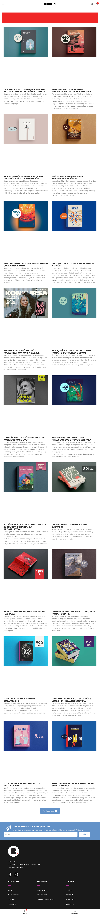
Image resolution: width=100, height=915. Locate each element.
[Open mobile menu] (3, 4)
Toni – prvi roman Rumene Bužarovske (19, 699)
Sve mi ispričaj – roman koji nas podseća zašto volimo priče (23, 177)
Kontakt (69, 895)
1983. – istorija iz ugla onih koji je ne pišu (73, 264)
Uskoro (11, 900)
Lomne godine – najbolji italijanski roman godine (74, 612)
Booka (69, 890)
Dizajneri (70, 904)
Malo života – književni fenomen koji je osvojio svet (24, 438)
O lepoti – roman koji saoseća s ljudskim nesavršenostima (71, 699)
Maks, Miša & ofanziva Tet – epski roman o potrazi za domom (72, 351)
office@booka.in (15, 868)
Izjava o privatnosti (45, 900)
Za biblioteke (43, 895)
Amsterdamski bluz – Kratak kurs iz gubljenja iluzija (26, 264)
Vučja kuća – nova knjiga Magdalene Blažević (68, 177)
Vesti (10, 890)
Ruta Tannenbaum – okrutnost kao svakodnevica (73, 784)
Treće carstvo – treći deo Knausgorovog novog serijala (71, 438)
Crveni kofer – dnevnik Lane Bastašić (69, 525)
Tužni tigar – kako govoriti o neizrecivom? (22, 784)
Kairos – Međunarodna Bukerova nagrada (24, 612)
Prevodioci (70, 900)
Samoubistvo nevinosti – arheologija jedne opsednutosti (72, 90)
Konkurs (12, 904)
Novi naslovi (13, 895)
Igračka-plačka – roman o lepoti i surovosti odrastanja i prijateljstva (25, 527)
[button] (50, 811)
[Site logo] (50, 4)
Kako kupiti (42, 890)
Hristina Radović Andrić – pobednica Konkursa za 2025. (22, 351)
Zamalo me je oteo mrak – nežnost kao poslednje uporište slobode (25, 90)
